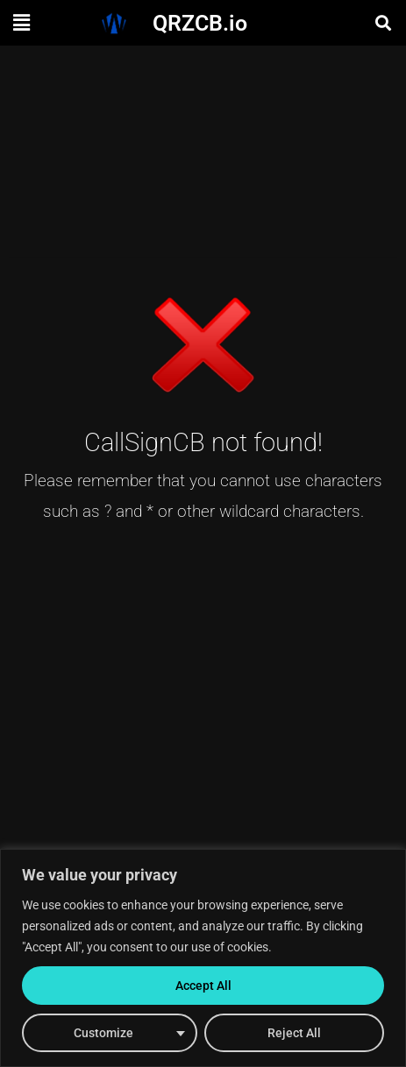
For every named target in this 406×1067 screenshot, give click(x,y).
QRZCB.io (200, 23)
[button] (21, 22)
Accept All (203, 986)
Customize (103, 1033)
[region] (203, 958)
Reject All (294, 1033)
